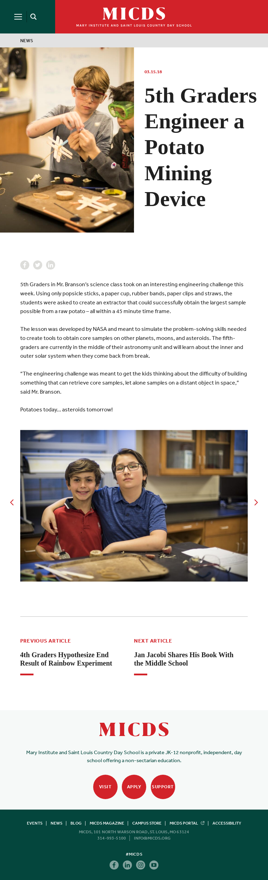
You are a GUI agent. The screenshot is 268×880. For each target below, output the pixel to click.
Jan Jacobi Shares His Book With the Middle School (183, 659)
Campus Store (147, 823)
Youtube (153, 865)
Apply (134, 787)
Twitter (37, 265)
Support (163, 787)
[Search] (32, 16)
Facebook (24, 265)
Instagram (140, 865)
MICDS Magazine (107, 823)
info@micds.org (152, 838)
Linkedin (50, 265)
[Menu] (18, 17)
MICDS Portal (187, 823)
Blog (76, 823)
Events (35, 823)
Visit (105, 787)
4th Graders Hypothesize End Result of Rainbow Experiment (66, 659)
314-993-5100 (111, 838)
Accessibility (227, 823)
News (27, 41)
